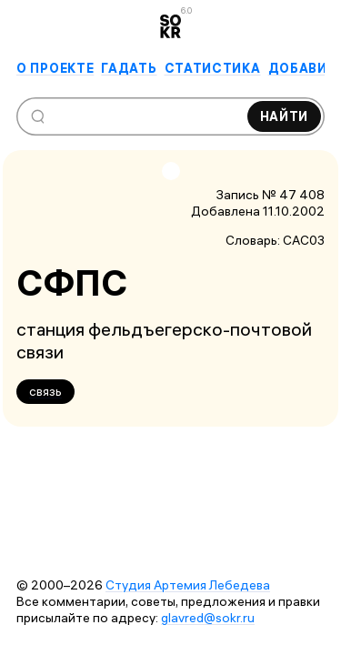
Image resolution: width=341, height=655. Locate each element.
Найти (284, 116)
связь (45, 391)
